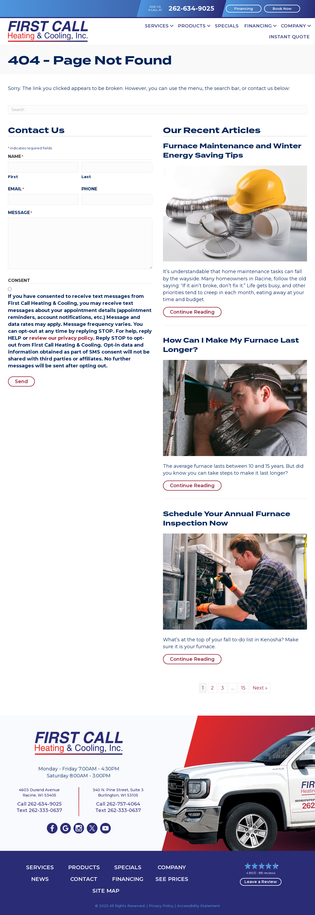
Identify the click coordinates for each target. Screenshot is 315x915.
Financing (258, 25)
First (13, 176)
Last (86, 176)
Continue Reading (192, 312)
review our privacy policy (61, 338)
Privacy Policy (161, 906)
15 (243, 688)
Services (157, 25)
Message (20, 212)
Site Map (105, 891)
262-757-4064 (123, 804)
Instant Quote (289, 36)
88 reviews (267, 873)
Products (192, 25)
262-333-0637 (45, 810)
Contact (83, 879)
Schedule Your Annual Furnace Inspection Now (226, 518)
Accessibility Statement (198, 906)
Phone (89, 188)
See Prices (172, 879)
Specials (227, 25)
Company (293, 25)
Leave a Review (260, 881)
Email (16, 188)
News (40, 879)
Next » (260, 688)
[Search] (157, 109)
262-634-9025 (191, 8)
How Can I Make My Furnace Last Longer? (231, 345)
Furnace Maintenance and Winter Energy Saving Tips (232, 151)
